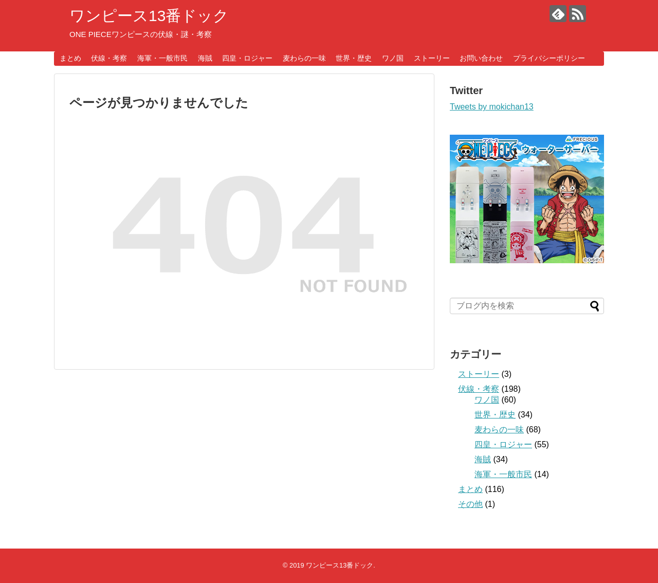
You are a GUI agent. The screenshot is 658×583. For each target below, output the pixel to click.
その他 (470, 504)
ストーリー (432, 58)
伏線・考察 (109, 58)
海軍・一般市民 (162, 58)
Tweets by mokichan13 (492, 106)
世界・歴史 (354, 58)
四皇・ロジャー (247, 58)
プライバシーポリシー (549, 58)
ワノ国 (393, 58)
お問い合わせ (481, 58)
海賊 (205, 58)
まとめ (70, 58)
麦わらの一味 (304, 58)
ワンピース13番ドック (149, 15)
